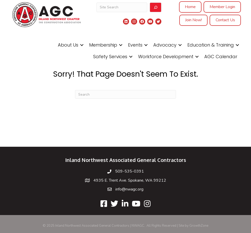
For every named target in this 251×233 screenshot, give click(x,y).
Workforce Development (165, 56)
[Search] (155, 7)
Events (135, 45)
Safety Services (110, 56)
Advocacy (165, 45)
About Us (68, 45)
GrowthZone (198, 225)
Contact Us (225, 20)
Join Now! (193, 20)
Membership (103, 45)
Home (190, 7)
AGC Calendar (220, 56)
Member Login (222, 7)
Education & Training (210, 45)
